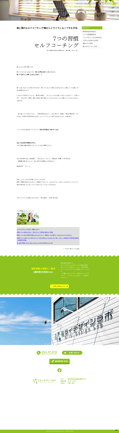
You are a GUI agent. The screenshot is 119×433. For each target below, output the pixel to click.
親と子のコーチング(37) (90, 46)
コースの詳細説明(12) (89, 34)
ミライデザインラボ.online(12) (92, 37)
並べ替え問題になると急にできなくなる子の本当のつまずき (35, 243)
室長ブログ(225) (88, 43)
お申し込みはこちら (59, 286)
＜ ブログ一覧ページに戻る (71, 248)
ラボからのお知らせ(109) (90, 40)
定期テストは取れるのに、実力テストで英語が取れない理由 (35, 232)
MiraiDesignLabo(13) (89, 31)
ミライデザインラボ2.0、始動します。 (28, 229)
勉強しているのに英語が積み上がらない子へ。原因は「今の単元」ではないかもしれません (44, 235)
